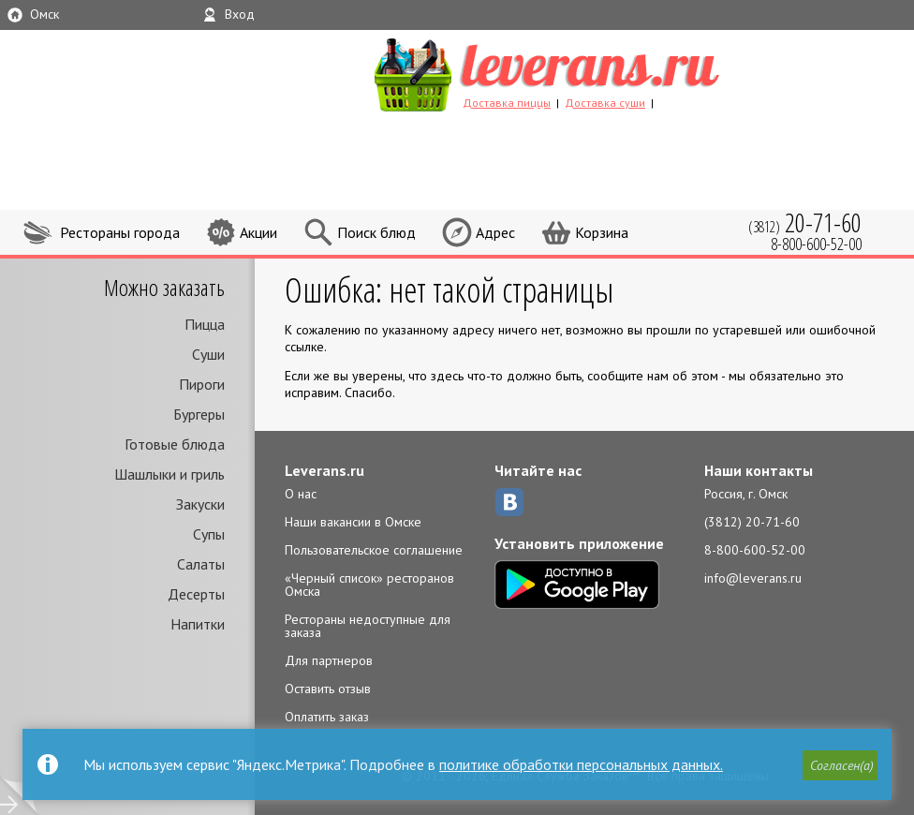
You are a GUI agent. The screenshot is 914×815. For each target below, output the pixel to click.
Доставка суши (605, 103)
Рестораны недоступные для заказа (367, 626)
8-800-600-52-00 (754, 549)
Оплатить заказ (327, 716)
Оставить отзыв (328, 688)
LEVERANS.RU (582, 72)
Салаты (201, 564)
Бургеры (199, 414)
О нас (301, 493)
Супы (209, 534)
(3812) (805, 222)
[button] (840, 765)
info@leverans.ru (753, 578)
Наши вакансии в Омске (353, 521)
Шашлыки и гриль (169, 474)
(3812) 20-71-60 (752, 521)
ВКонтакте (509, 502)
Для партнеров (329, 660)
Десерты (196, 594)
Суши (208, 354)
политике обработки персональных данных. (581, 764)
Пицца (204, 324)
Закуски (200, 504)
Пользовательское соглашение (374, 549)
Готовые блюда (175, 444)
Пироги (202, 384)
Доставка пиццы (507, 103)
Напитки (197, 624)
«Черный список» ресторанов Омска (369, 585)
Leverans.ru (324, 470)
